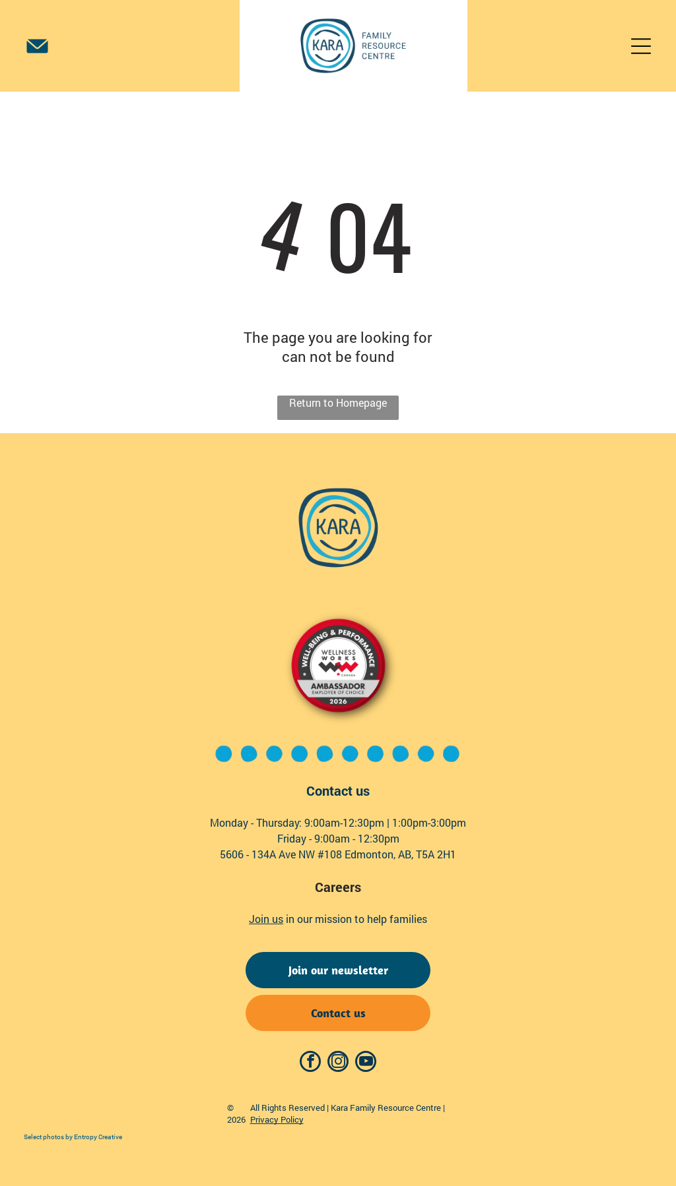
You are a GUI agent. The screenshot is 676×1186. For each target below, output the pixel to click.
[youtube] (365, 1063)
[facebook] (310, 1063)
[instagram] (338, 1063)
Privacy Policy (277, 1119)
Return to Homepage (338, 402)
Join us (266, 919)
